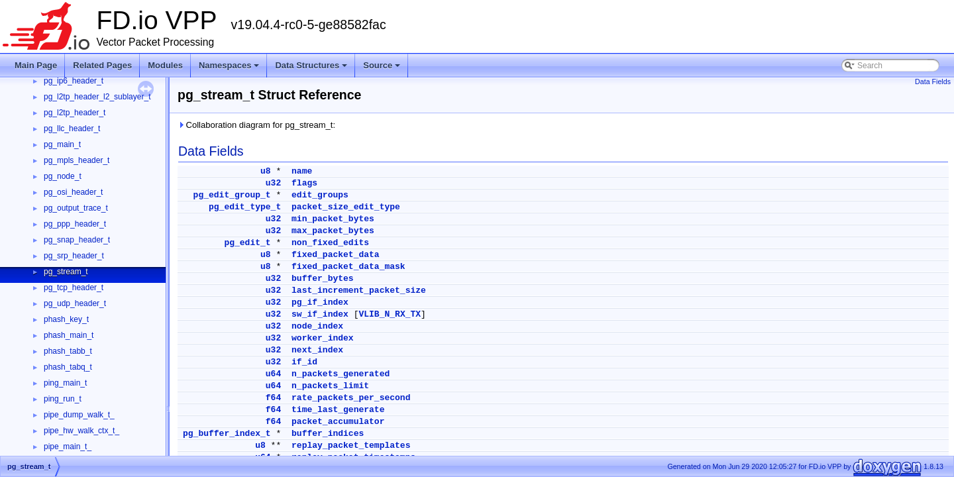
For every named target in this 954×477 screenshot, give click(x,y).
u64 (273, 374)
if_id (304, 362)
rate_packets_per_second (351, 398)
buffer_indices (328, 434)
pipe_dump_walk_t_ (79, 414)
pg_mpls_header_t (76, 160)
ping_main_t (65, 383)
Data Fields (933, 81)
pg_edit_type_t (245, 207)
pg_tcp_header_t (73, 287)
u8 (265, 171)
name (302, 171)
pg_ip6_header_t (73, 80)
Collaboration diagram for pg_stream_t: (256, 125)
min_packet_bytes (333, 219)
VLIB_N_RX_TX (389, 314)
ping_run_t (62, 398)
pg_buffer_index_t (227, 434)
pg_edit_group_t (232, 195)
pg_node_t (62, 176)
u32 (273, 183)
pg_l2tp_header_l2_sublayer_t (97, 96)
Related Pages (102, 65)
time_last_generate (338, 410)
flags (304, 183)
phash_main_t (68, 335)
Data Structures (312, 69)
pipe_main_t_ (67, 446)
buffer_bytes (323, 279)
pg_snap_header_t (77, 239)
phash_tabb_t (68, 351)
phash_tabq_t (68, 367)
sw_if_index (320, 314)
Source (382, 69)
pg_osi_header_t (73, 192)
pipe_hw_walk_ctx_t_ (81, 430)
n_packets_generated (341, 374)
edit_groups (320, 195)
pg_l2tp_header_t (74, 112)
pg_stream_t (66, 271)
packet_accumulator (338, 422)
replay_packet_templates (351, 445)
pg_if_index (320, 302)
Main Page (36, 65)
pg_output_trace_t (76, 208)
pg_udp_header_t (75, 303)
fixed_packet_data (336, 255)
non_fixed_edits (330, 243)
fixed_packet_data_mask (348, 267)
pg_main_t (62, 144)
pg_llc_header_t (72, 128)
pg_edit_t (247, 243)
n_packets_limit (330, 386)
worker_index (323, 338)
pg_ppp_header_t (75, 224)
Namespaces (230, 69)
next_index (317, 350)
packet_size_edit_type (346, 207)
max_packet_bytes (333, 231)
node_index (317, 326)
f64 (273, 398)
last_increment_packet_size (359, 290)
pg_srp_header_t (74, 255)
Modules (165, 65)
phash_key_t (66, 319)
